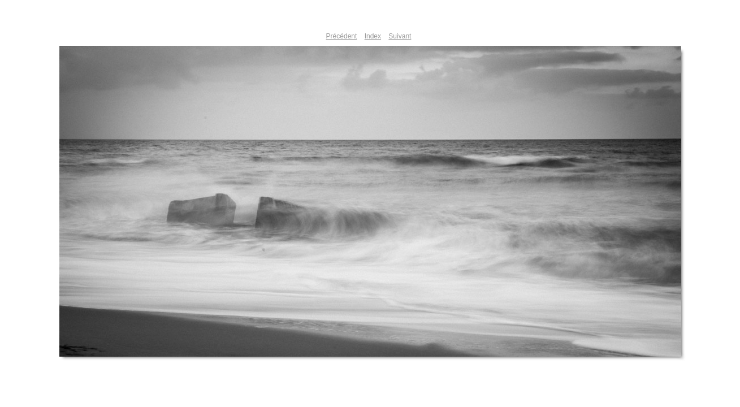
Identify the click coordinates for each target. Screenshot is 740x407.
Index (373, 36)
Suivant (399, 36)
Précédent (341, 36)
